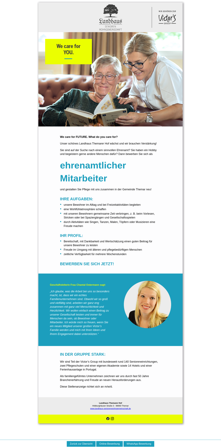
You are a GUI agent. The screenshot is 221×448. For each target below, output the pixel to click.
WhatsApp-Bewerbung (139, 443)
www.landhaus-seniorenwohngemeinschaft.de (110, 408)
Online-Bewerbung (109, 443)
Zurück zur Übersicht (81, 443)
